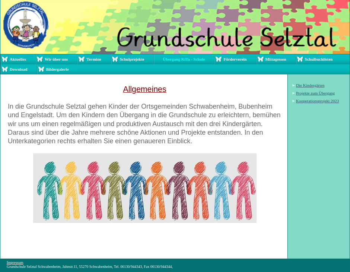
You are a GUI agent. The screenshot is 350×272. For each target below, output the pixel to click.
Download (19, 69)
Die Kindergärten (310, 85)
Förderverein (234, 59)
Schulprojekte (132, 59)
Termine (93, 59)
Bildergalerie (57, 69)
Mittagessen (275, 59)
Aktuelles (18, 59)
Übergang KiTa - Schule (184, 59)
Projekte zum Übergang (315, 93)
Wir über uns (56, 59)
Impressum (15, 262)
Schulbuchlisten (319, 59)
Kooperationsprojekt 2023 (317, 101)
